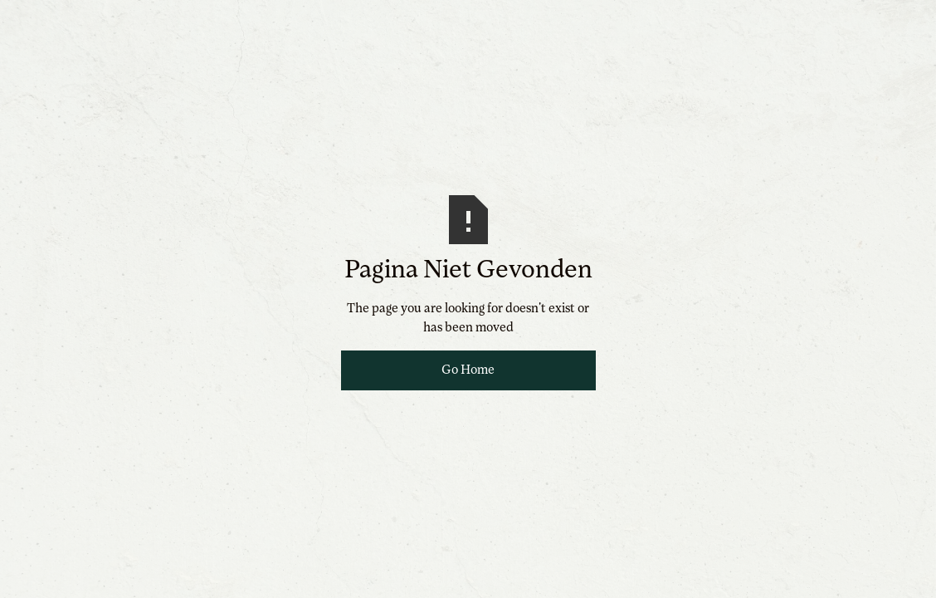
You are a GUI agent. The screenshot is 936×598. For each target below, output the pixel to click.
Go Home (468, 370)
